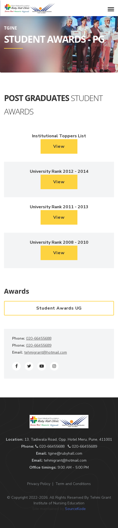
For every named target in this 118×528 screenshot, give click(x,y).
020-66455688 (38, 338)
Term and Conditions (73, 483)
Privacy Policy (38, 483)
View (59, 146)
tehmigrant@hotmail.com (45, 352)
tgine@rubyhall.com (65, 453)
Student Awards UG (59, 308)
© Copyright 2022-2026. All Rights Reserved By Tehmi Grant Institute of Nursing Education (59, 500)
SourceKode (75, 508)
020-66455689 (38, 345)
